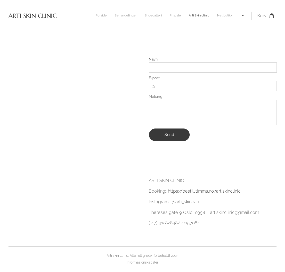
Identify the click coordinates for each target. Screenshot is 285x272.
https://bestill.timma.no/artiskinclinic (204, 191)
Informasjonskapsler (142, 262)
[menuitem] (181, 16)
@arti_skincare (186, 201)
